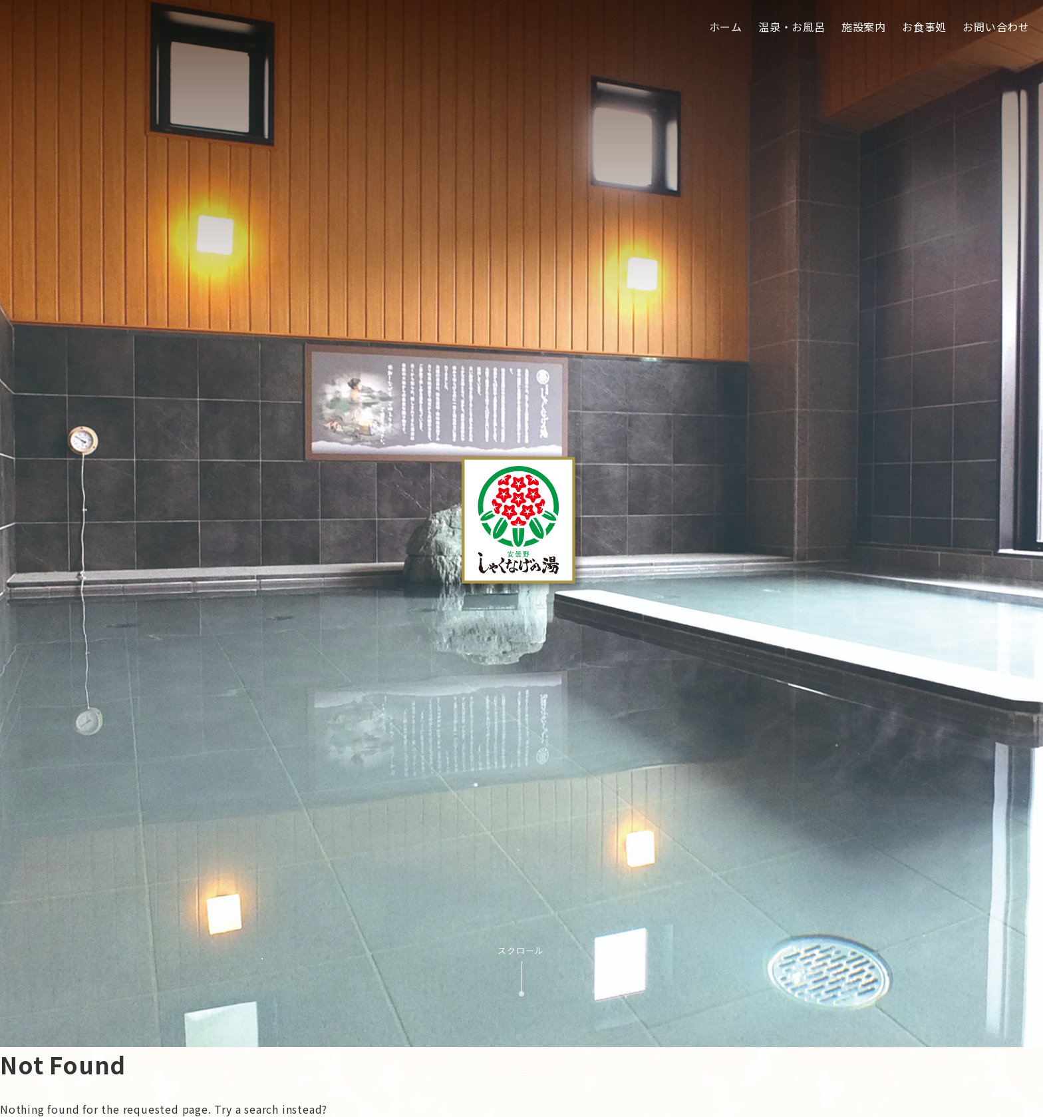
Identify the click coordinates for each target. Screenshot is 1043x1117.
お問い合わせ (996, 27)
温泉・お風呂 (791, 27)
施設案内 (863, 27)
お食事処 (924, 27)
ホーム (725, 27)
